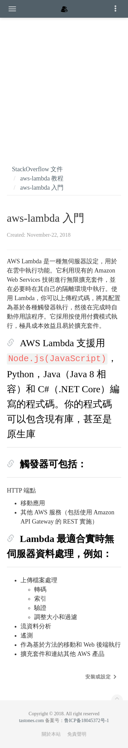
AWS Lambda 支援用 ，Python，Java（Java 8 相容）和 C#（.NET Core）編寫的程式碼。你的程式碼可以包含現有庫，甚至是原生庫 (63, 388)
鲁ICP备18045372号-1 (86, 720)
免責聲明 (76, 734)
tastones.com (31, 720)
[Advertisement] (64, 84)
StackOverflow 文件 (37, 169)
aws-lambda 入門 (41, 187)
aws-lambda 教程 (41, 178)
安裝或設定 (98, 676)
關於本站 (51, 734)
